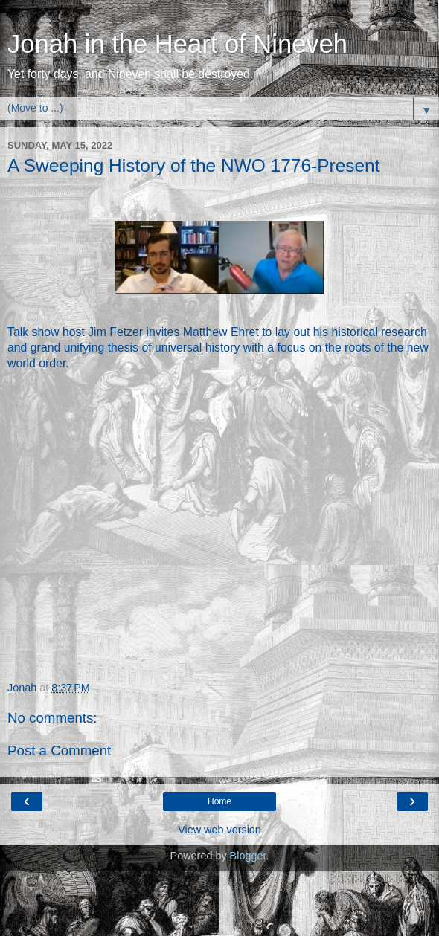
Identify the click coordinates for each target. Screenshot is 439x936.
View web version (219, 830)
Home (219, 801)
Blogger (248, 856)
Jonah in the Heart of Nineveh (177, 44)
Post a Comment (59, 750)
